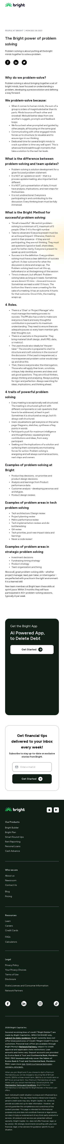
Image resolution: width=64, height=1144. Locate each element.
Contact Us (11, 885)
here (23, 1064)
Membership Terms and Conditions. (20, 1085)
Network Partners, (28, 1047)
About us (10, 875)
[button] (56, 5)
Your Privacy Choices (15, 970)
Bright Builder (12, 827)
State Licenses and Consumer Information (26, 985)
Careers (9, 925)
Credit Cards (11, 930)
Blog (7, 891)
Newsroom (10, 880)
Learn (8, 921)
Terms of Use (11, 974)
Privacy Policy (12, 965)
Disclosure (10, 979)
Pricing (8, 896)
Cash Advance (12, 851)
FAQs (8, 937)
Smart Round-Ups (14, 837)
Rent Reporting (12, 841)
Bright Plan (10, 832)
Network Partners (14, 990)
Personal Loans (12, 846)
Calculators (11, 942)
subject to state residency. (18, 1038)
